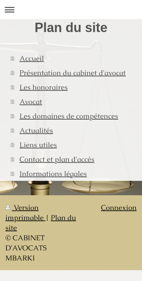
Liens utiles (38, 145)
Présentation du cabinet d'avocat (72, 72)
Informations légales (53, 173)
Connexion (119, 207)
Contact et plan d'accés (56, 159)
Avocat (30, 101)
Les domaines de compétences (68, 116)
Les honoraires (43, 87)
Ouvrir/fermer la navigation (71, 9)
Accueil (31, 58)
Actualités (36, 130)
